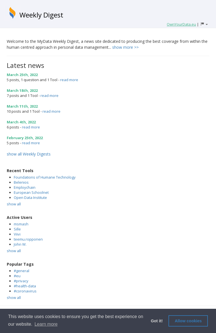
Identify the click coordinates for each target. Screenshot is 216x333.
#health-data (25, 285)
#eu (17, 275)
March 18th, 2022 (22, 90)
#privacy (21, 280)
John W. (20, 244)
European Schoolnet (31, 192)
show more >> (125, 47)
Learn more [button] (46, 324)
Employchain (24, 187)
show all (14, 204)
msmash (21, 224)
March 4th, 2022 (21, 122)
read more (69, 79)
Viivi (17, 234)
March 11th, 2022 (22, 106)
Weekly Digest (41, 14)
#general (21, 270)
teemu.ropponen (28, 239)
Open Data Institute (30, 197)
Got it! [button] (157, 321)
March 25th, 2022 (22, 74)
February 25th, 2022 (25, 137)
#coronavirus (25, 291)
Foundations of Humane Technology (45, 177)
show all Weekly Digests (29, 154)
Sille (17, 229)
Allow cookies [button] (188, 321)
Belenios (21, 182)
